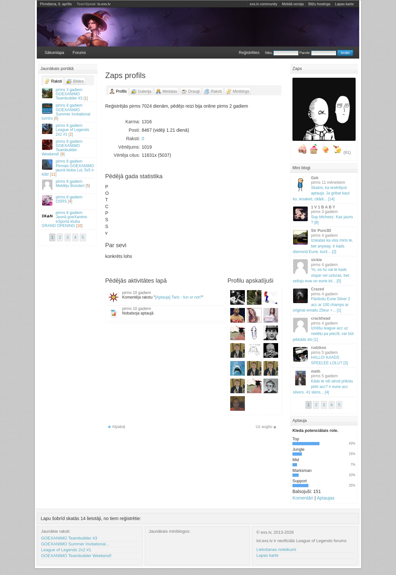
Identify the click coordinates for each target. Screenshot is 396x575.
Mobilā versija (293, 4)
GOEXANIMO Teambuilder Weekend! (76, 555)
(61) (347, 152)
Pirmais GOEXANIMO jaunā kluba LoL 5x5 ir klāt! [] (68, 168)
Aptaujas (325, 498)
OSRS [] (68, 200)
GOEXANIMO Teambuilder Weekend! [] (68, 148)
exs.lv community (263, 4)
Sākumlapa (54, 52)
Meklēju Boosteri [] (68, 184)
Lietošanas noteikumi (276, 549)
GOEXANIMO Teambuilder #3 (69, 538)
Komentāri (302, 498)
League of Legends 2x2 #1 (66, 549)
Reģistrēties (249, 52)
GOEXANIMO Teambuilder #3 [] (68, 93)
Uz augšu (264, 426)
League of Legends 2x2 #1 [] (68, 129)
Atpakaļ (118, 426)
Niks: (281, 53)
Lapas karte (344, 4)
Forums (79, 52)
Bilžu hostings (319, 4)
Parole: (317, 53)
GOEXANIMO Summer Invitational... (75, 544)
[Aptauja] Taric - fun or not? (178, 297)
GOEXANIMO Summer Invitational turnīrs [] (68, 112)
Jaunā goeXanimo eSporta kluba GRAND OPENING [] (68, 219)
